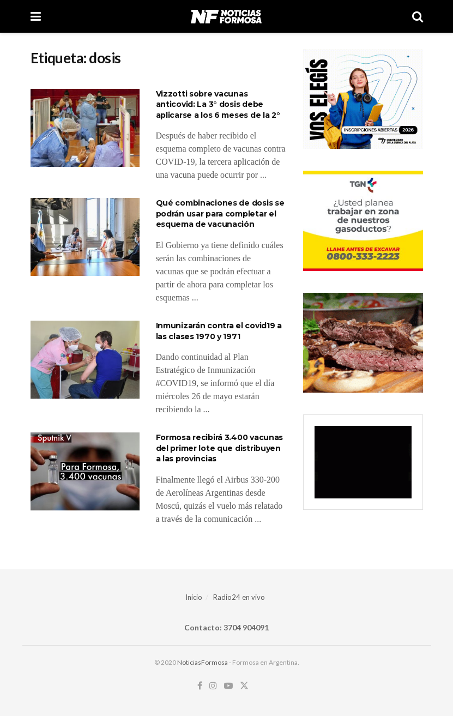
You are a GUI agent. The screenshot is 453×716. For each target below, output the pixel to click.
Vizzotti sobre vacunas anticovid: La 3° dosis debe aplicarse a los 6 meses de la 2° (218, 104)
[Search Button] (417, 16)
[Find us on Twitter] (244, 685)
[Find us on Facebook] (199, 685)
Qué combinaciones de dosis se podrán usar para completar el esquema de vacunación (220, 213)
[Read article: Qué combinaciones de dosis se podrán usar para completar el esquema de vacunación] (85, 237)
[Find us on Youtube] (228, 685)
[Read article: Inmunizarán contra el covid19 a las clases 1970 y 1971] (85, 360)
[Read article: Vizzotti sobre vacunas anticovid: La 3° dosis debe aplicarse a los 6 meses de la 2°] (85, 128)
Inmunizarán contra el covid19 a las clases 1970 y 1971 (219, 331)
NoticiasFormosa (202, 662)
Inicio (193, 597)
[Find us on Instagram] (213, 685)
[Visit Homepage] (226, 16)
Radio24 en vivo (239, 597)
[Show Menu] (36, 16)
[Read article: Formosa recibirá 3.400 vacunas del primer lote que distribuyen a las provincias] (85, 471)
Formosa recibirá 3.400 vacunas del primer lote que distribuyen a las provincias (219, 448)
